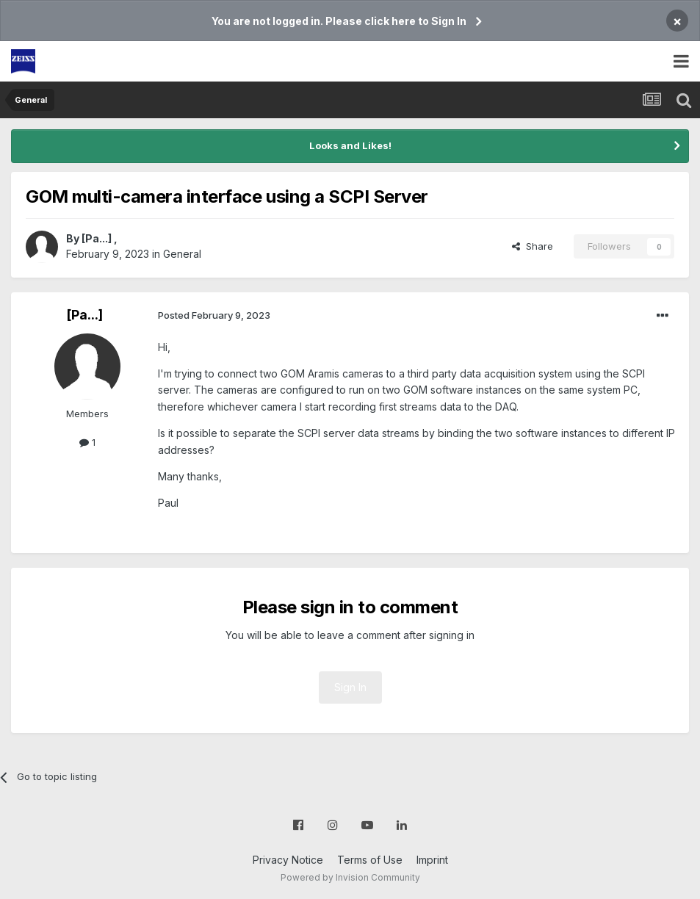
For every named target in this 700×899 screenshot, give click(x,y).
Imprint (432, 859)
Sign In (350, 687)
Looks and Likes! (350, 145)
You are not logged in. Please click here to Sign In (339, 21)
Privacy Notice (288, 859)
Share (532, 246)
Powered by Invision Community (350, 877)
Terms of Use (370, 859)
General (182, 254)
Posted (214, 315)
